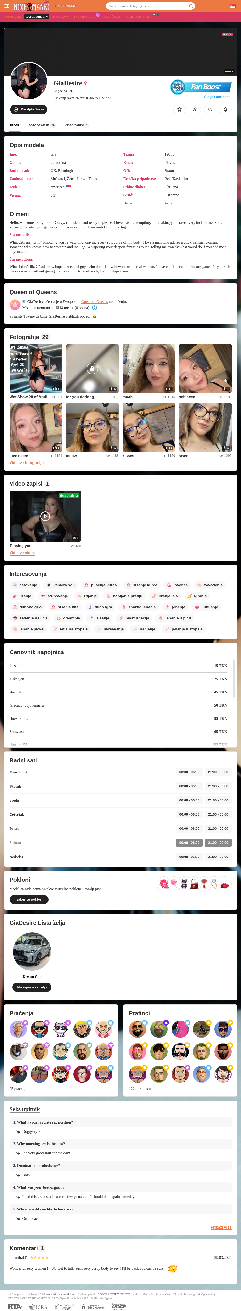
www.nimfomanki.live (60, 1294)
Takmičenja (111, 16)
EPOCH (102, 1294)
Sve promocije (86, 16)
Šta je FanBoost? (217, 97)
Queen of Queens (94, 302)
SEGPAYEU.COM (121, 1294)
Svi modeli (12, 16)
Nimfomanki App (140, 16)
